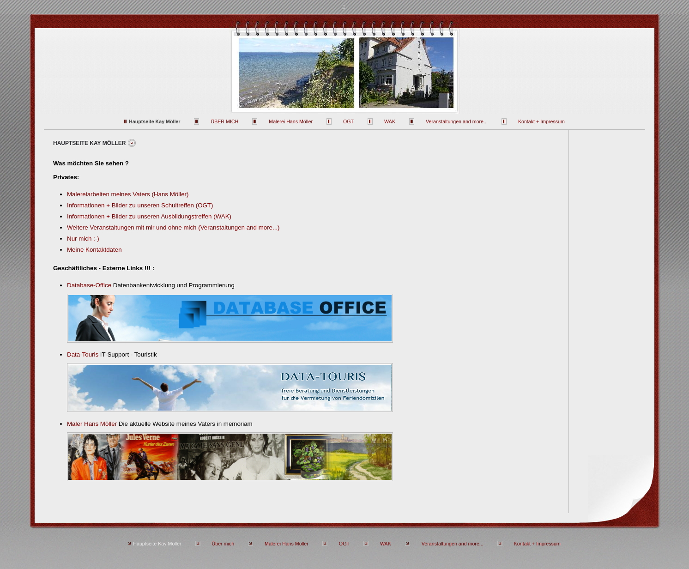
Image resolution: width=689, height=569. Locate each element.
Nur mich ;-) (83, 238)
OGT (348, 121)
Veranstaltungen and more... (457, 121)
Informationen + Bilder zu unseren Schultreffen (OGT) (140, 205)
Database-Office (89, 285)
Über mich (224, 121)
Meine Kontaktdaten (94, 249)
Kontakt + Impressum (541, 121)
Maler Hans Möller (92, 423)
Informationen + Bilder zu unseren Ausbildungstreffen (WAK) (149, 216)
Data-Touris (82, 354)
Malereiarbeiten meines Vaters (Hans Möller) (127, 194)
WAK (389, 121)
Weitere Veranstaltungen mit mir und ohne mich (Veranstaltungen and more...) (173, 227)
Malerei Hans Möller (291, 121)
